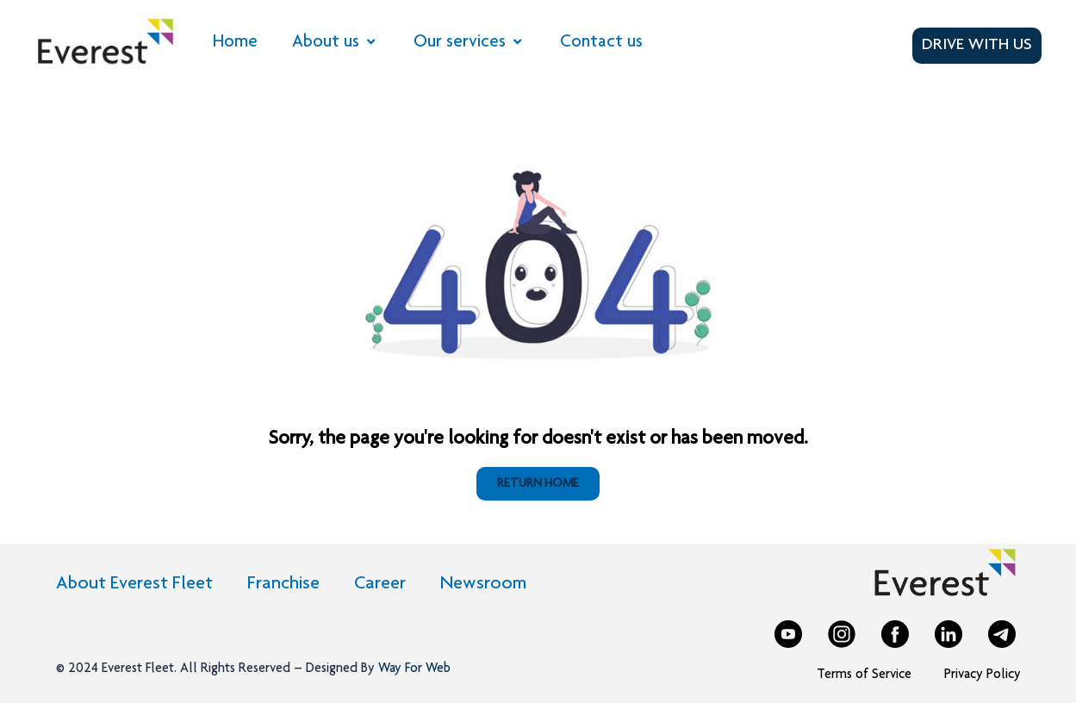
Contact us (601, 43)
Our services (470, 43)
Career (380, 584)
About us (335, 43)
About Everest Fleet (134, 584)
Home (235, 43)
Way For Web (413, 669)
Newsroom (483, 584)
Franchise (283, 584)
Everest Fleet (138, 669)
